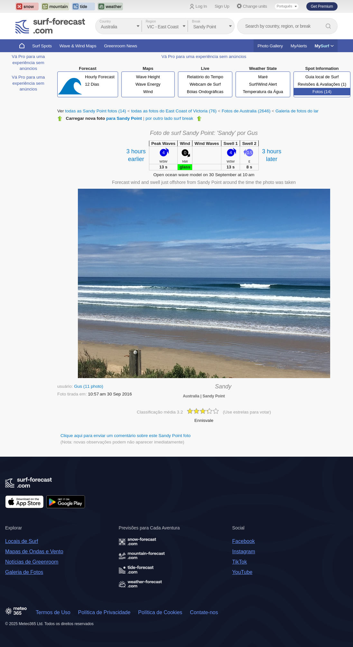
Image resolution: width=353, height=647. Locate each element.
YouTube (242, 572)
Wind (148, 91)
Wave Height (148, 76)
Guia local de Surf (322, 76)
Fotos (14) (321, 91)
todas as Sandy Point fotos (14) (95, 111)
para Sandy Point (124, 118)
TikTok (239, 562)
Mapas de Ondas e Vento (34, 551)
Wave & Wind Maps (78, 45)
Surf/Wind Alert (263, 84)
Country (105, 21)
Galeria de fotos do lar (297, 111)
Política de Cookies (160, 612)
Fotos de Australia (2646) (246, 111)
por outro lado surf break (169, 118)
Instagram (243, 551)
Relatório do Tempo (205, 76)
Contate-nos (204, 612)
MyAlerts (299, 45)
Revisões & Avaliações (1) (322, 84)
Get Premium (322, 6)
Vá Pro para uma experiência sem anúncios (28, 62)
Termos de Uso (53, 612)
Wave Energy (148, 84)
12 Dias (92, 84)
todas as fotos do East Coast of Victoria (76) (174, 111)
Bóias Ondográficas (205, 91)
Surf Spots (42, 45)
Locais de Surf (21, 541)
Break (196, 21)
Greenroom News (120, 45)
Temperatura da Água (263, 91)
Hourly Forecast (100, 76)
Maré (263, 76)
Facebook (243, 541)
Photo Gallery (270, 45)
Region (151, 21)
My (324, 46)
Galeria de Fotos (24, 572)
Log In (201, 6)
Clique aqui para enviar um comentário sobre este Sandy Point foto (125, 435)
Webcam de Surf (205, 84)
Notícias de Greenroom (31, 562)
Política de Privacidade (104, 612)
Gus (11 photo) (88, 386)
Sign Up (222, 6)
